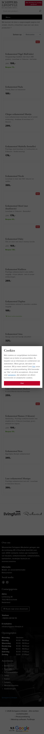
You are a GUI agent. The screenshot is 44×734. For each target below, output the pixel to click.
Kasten (7, 678)
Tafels (6, 675)
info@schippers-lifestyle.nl (12, 626)
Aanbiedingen (10, 688)
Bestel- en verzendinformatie (13, 569)
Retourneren (7, 572)
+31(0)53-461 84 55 (9, 618)
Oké (22, 383)
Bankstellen (9, 665)
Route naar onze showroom (15, 608)
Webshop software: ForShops (23, 719)
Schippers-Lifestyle (9, 697)
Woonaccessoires (11, 685)
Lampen (7, 682)
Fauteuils (8, 669)
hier (33, 366)
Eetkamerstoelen (11, 672)
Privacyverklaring (23, 716)
